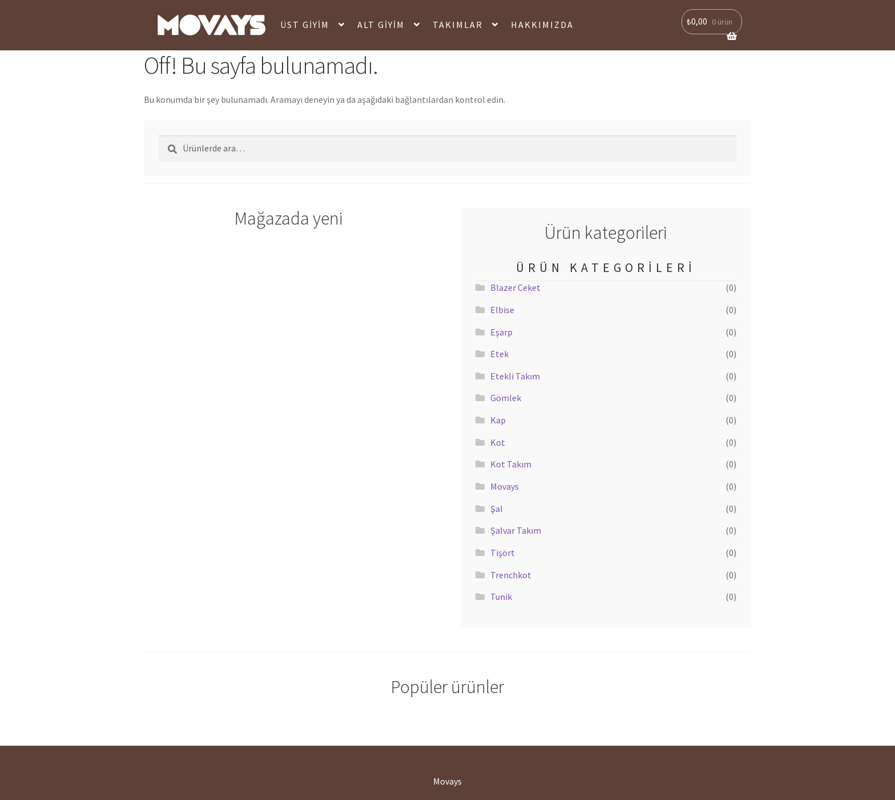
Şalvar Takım (515, 530)
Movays (504, 486)
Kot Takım (510, 464)
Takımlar (458, 24)
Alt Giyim (381, 24)
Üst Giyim (304, 24)
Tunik (501, 596)
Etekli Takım (515, 376)
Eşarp (501, 332)
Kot (497, 442)
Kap (498, 420)
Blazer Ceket (515, 287)
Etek (499, 353)
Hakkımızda (542, 24)
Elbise (502, 309)
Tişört (502, 552)
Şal (496, 508)
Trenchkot (510, 575)
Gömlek (505, 397)
